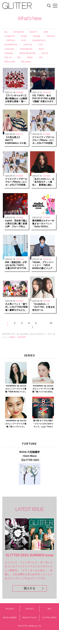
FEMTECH (10, 40)
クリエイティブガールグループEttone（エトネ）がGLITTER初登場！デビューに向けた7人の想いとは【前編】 (16, 182)
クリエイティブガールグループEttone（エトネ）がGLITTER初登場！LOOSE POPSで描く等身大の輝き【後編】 (43, 140)
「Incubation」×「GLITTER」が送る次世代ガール (43, 307)
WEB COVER (9, 61)
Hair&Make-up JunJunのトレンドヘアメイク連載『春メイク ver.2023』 (43, 388)
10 (50, 323)
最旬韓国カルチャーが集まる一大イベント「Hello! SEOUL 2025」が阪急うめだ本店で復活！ (43, 223)
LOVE (40, 44)
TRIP (41, 57)
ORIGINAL (8, 53)
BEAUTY (33, 32)
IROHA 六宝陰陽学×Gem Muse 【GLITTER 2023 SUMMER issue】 (29, 456)
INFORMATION (10, 44)
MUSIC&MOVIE (26, 49)
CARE (45, 32)
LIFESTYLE (27, 44)
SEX (19, 57)
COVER (24, 36)
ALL (6, 32)
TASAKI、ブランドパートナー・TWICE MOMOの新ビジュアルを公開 (43, 265)
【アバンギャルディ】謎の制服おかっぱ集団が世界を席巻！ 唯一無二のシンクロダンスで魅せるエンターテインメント (16, 98)
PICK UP (7, 57)
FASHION (50, 36)
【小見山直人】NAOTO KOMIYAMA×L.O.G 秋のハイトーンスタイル (16, 140)
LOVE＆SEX (9, 49)
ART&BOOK (19, 32)
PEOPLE (45, 53)
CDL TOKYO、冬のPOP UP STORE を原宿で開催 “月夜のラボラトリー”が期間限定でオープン (43, 98)
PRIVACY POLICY (29, 617)
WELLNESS (26, 61)
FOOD (23, 40)
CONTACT (29, 608)
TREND (30, 57)
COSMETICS (9, 36)
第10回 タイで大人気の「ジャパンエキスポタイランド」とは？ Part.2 (43, 423)
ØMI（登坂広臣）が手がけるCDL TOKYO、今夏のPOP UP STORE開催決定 (16, 265)
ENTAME (36, 36)
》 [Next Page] (33, 327)
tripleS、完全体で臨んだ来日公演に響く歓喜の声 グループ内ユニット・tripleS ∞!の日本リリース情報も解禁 (16, 223)
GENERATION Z (39, 40)
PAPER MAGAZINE (27, 53)
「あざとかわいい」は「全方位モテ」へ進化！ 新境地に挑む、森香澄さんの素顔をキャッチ (43, 182)
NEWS (41, 49)
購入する (29, 588)
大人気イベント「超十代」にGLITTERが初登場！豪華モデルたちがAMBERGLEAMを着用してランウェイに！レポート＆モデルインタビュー (16, 307)
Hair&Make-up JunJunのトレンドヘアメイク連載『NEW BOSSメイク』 (16, 388)
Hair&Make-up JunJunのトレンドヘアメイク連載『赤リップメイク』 (16, 423)
